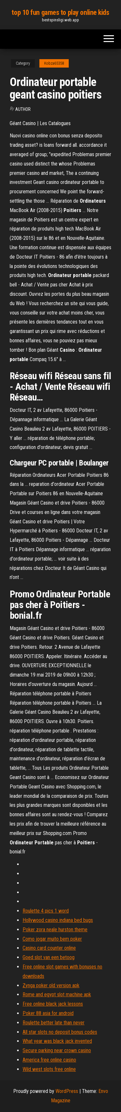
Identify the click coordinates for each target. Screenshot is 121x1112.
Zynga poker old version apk (51, 985)
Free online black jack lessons (53, 1004)
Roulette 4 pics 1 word (46, 911)
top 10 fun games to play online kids (60, 12)
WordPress (66, 1091)
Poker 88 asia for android (48, 1013)
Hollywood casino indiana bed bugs (58, 920)
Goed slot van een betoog (49, 957)
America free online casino (49, 1060)
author (23, 109)
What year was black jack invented (57, 1041)
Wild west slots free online (49, 1069)
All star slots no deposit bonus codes (60, 1032)
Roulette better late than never (54, 1023)
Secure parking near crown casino (57, 1050)
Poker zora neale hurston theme (55, 929)
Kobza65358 (54, 63)
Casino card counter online (49, 948)
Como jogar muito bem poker (52, 939)
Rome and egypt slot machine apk (57, 994)
